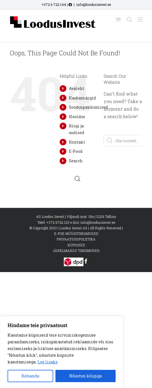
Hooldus (77, 116)
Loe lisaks (48, 362)
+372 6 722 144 (53, 4)
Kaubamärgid (82, 98)
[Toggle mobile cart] (118, 19)
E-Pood (76, 151)
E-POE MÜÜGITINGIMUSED (76, 233)
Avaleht (76, 88)
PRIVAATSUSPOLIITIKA (76, 239)
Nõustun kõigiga (85, 376)
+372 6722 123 (57, 222)
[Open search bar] (77, 178)
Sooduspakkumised (88, 107)
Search (76, 160)
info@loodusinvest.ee (93, 4)
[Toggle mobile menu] (141, 19)
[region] (61, 352)
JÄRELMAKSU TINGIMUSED (76, 250)
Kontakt (77, 142)
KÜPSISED (76, 245)
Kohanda (30, 376)
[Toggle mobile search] (129, 19)
